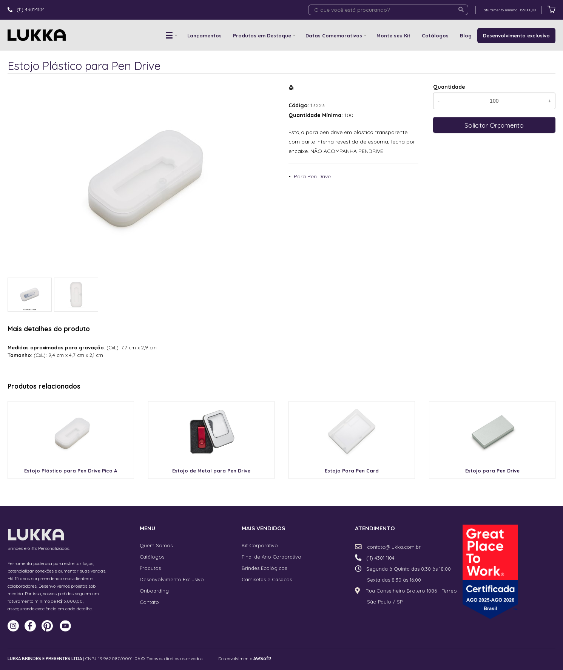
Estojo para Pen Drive (492, 471)
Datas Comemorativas (333, 35)
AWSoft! (262, 658)
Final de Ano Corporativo (271, 557)
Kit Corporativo (260, 545)
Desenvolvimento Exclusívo (172, 579)
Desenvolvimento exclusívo (516, 35)
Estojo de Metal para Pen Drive (211, 471)
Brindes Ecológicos (264, 568)
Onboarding (154, 591)
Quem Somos (156, 545)
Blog (466, 35)
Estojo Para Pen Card (352, 471)
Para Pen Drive (312, 176)
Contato (149, 602)
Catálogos (435, 35)
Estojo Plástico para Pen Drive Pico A (70, 471)
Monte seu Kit (393, 35)
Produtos (150, 568)
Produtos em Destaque (262, 35)
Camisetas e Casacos (267, 579)
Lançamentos (204, 35)
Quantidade (449, 86)
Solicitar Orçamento (494, 125)
